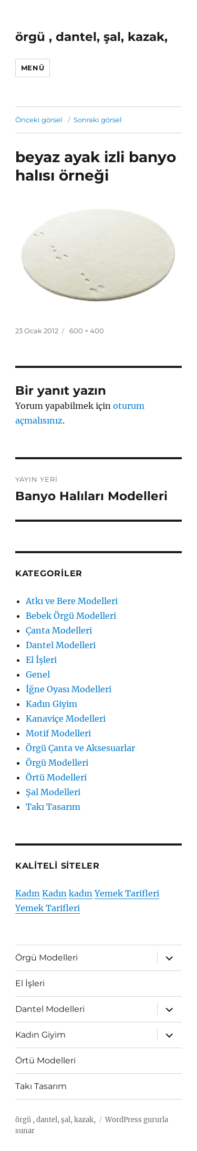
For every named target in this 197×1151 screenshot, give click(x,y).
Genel (38, 674)
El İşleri (41, 659)
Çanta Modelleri (59, 630)
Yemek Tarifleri (127, 893)
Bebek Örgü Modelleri (71, 615)
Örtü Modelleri (56, 777)
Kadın (27, 893)
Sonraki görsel (98, 119)
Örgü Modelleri (57, 762)
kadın (80, 893)
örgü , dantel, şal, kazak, (91, 36)
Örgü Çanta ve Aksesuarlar (80, 748)
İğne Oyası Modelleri (68, 689)
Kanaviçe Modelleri (66, 718)
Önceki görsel (39, 119)
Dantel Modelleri (61, 645)
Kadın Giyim (51, 704)
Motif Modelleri (58, 733)
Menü (32, 68)
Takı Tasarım (53, 806)
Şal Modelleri (53, 792)
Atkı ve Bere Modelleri (72, 601)
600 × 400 (86, 330)
